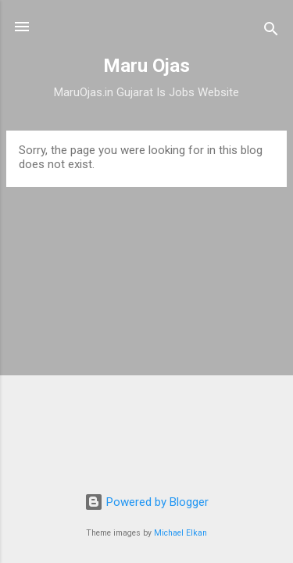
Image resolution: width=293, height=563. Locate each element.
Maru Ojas (146, 66)
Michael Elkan (180, 533)
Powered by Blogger (146, 502)
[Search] (271, 32)
